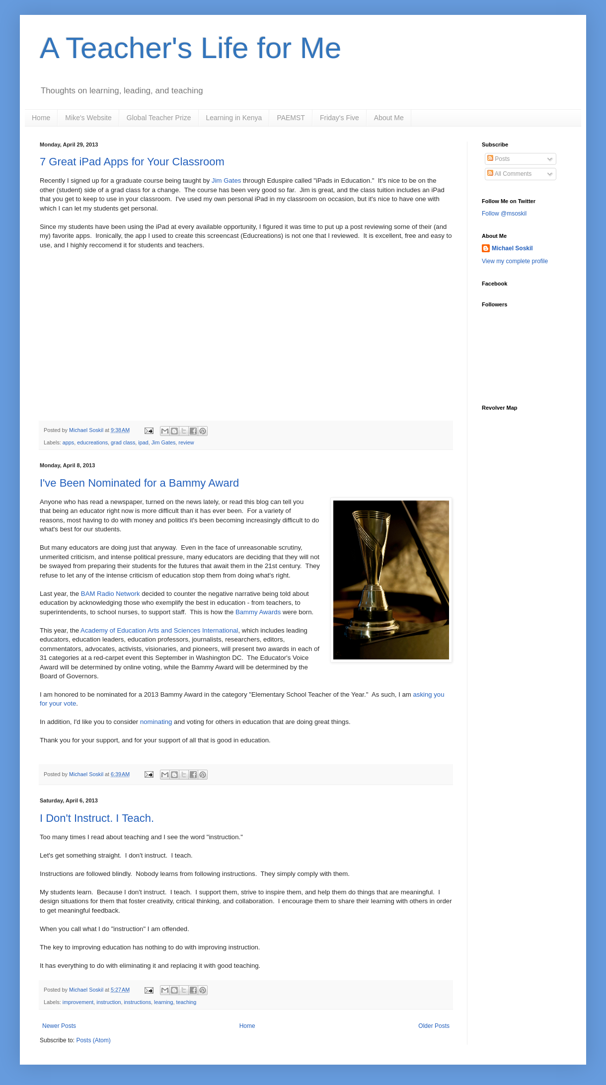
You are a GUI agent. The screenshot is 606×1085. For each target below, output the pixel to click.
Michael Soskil (512, 248)
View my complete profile (515, 261)
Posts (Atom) (93, 1040)
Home (41, 118)
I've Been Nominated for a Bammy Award (139, 483)
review (186, 442)
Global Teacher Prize (159, 118)
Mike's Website (88, 118)
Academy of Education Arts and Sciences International (159, 630)
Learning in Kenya (234, 118)
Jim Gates (226, 180)
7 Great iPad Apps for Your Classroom (132, 161)
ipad (143, 442)
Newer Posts (59, 1025)
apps (68, 442)
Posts (498, 158)
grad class (123, 442)
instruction (108, 1002)
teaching (186, 1002)
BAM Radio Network (110, 593)
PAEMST (291, 118)
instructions (137, 1002)
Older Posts (434, 1025)
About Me (389, 118)
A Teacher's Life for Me (190, 48)
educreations (92, 442)
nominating (156, 721)
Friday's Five (339, 118)
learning (163, 1002)
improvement (78, 1002)
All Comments (509, 173)
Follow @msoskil (504, 213)
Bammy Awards (258, 612)
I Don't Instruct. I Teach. (97, 818)
